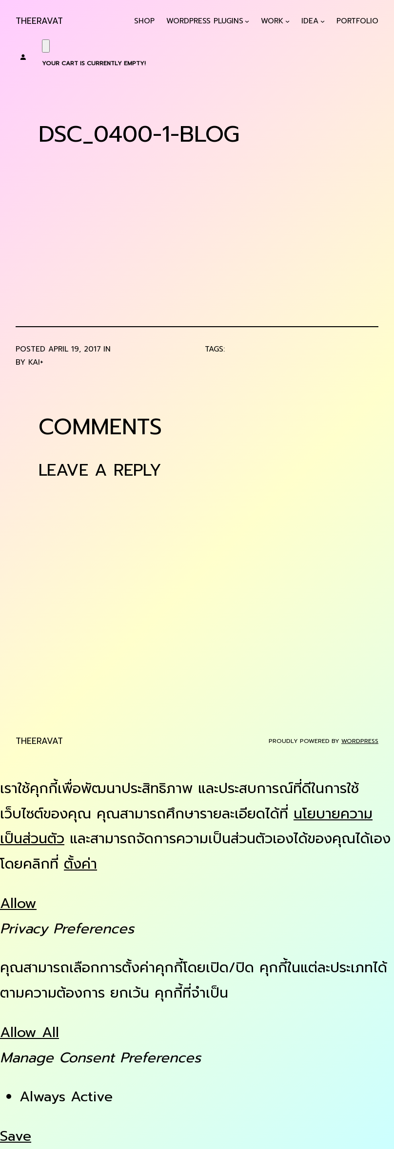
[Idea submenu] (322, 21)
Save (15, 1136)
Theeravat (39, 21)
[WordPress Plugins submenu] (247, 21)
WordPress (359, 741)
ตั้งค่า (80, 863)
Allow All (29, 1032)
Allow (18, 903)
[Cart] (46, 46)
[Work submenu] (287, 21)
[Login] (23, 57)
